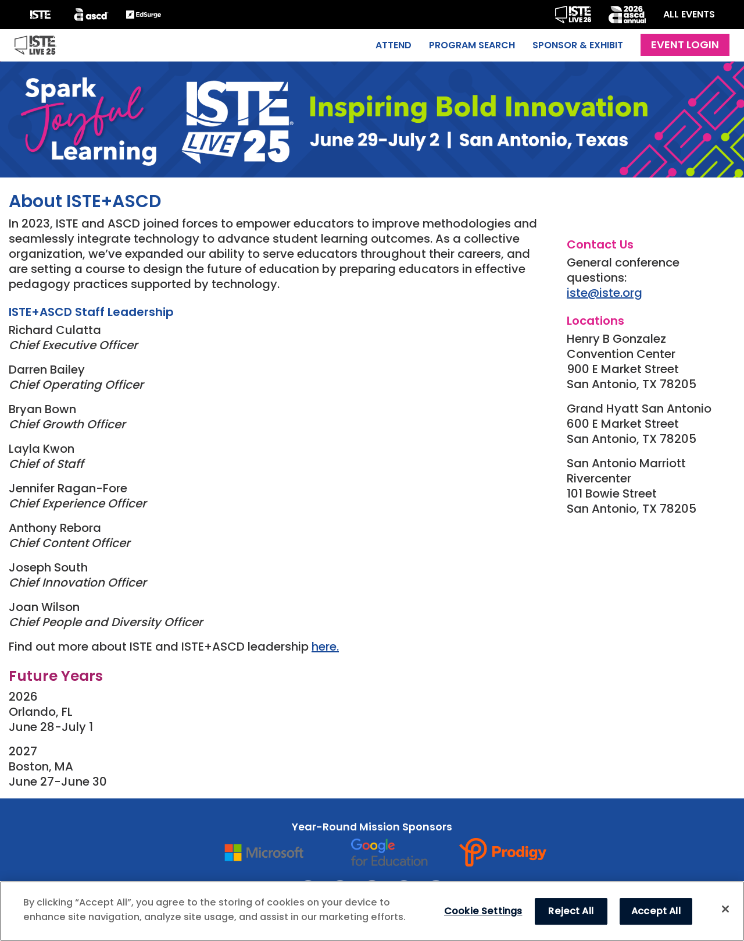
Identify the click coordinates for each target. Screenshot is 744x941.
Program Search (472, 45)
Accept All (656, 911)
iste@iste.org (604, 293)
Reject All (570, 911)
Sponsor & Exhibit (577, 45)
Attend (393, 45)
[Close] (725, 909)
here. (325, 646)
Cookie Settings (483, 911)
